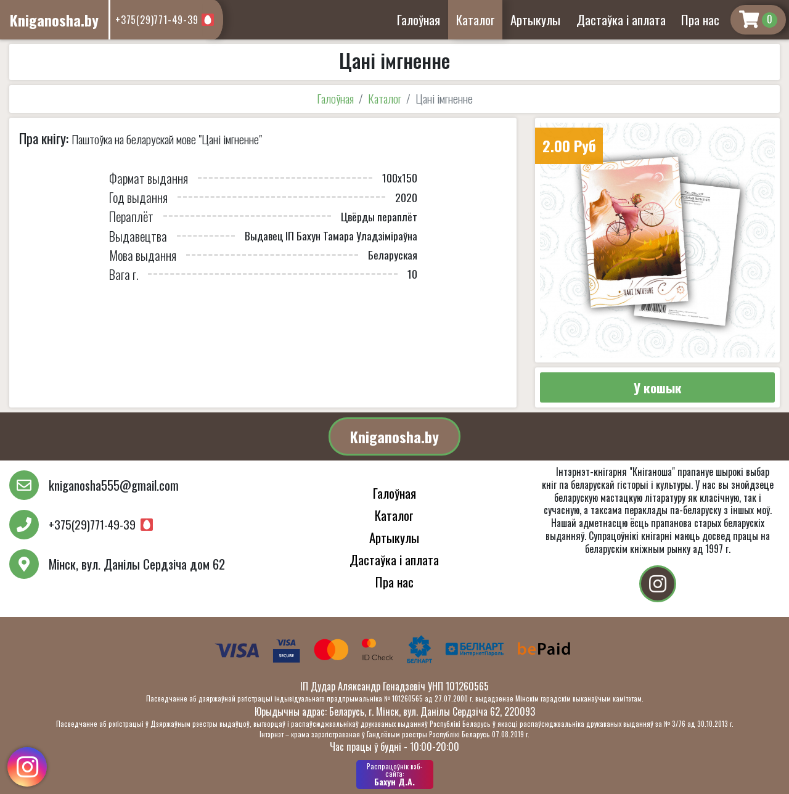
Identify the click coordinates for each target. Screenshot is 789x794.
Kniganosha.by (394, 436)
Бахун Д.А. (394, 774)
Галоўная (418, 19)
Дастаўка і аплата (621, 19)
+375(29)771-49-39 (156, 19)
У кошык (658, 387)
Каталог (475, 19)
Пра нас (700, 19)
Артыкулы (535, 19)
